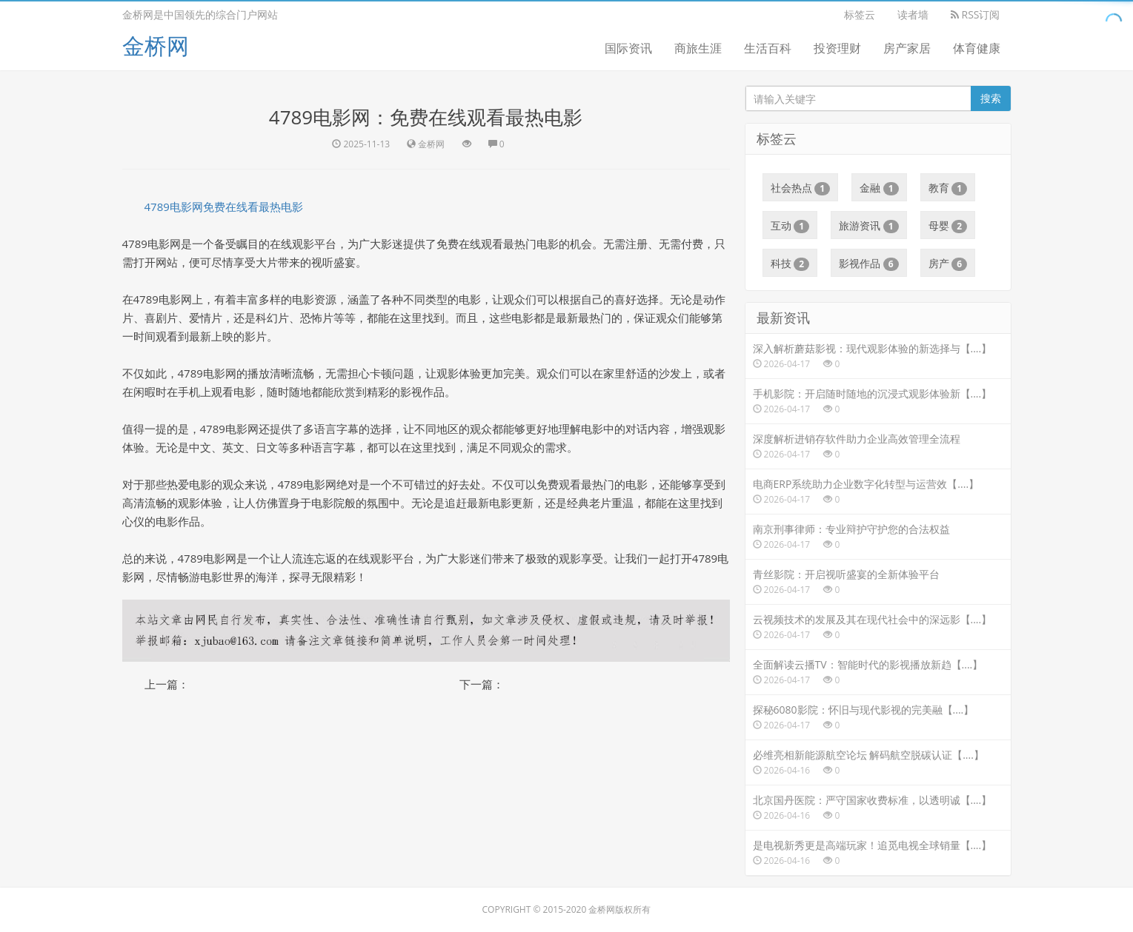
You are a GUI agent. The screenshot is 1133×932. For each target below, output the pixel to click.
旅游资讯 (869, 225)
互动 (790, 225)
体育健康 (976, 48)
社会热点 (801, 188)
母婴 (948, 225)
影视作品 (869, 263)
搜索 (990, 98)
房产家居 (907, 48)
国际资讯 (628, 48)
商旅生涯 (698, 48)
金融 (879, 188)
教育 (948, 188)
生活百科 (767, 48)
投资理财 (837, 48)
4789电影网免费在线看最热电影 (223, 206)
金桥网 (155, 45)
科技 (790, 263)
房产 (948, 263)
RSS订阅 (975, 14)
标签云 (859, 14)
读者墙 (912, 14)
